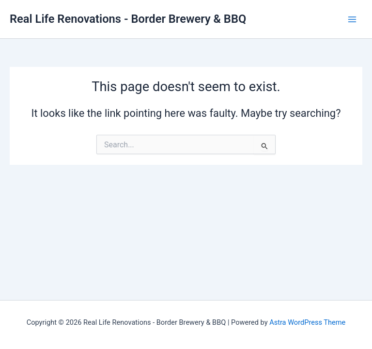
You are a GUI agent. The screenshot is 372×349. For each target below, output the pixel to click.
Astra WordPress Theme (307, 322)
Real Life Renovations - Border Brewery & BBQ (128, 19)
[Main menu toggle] (352, 19)
